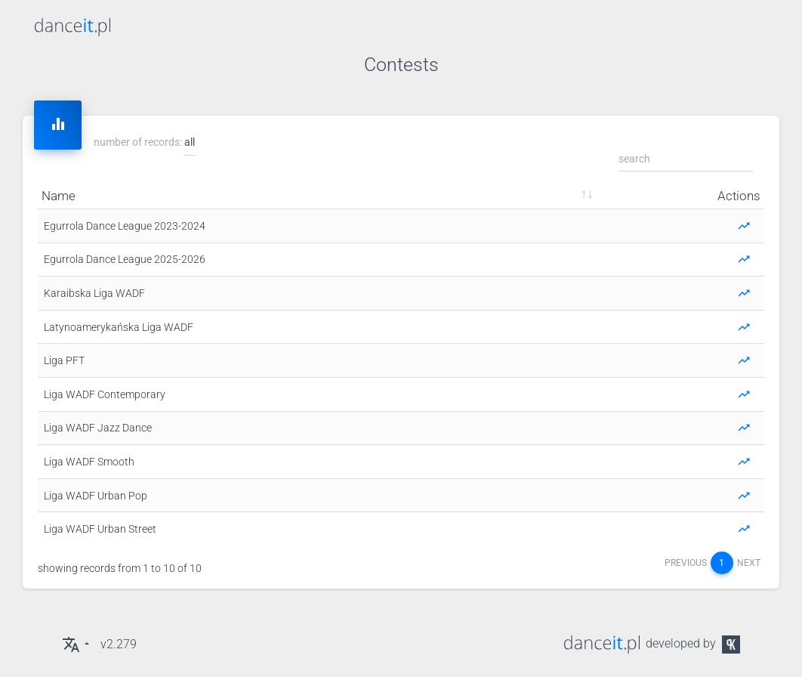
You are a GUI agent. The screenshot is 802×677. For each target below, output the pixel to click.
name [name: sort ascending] (59, 195)
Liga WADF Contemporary (104, 394)
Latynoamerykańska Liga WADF (118, 327)
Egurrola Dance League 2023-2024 (124, 226)
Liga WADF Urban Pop (95, 496)
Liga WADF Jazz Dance (98, 428)
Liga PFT (64, 360)
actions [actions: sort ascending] (738, 195)
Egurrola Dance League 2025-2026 (124, 259)
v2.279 (118, 644)
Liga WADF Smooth (89, 462)
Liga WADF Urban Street (100, 529)
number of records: (144, 142)
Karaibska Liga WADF (94, 293)
